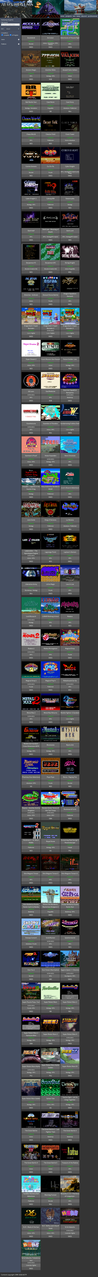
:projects (68, 16)
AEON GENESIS (21, 4)
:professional (92, 16)
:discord (84, 16)
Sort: (2, 29)
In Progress (15, 35)
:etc (74, 16)
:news (62, 16)
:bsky (78, 16)
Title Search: (4, 22)
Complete (6, 35)
